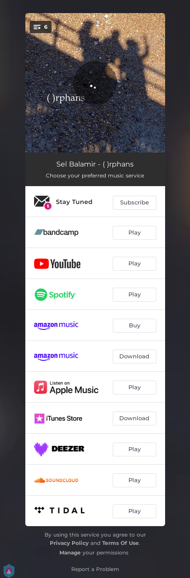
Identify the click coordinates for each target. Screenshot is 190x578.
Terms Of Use (120, 543)
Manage (70, 552)
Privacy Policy (69, 543)
